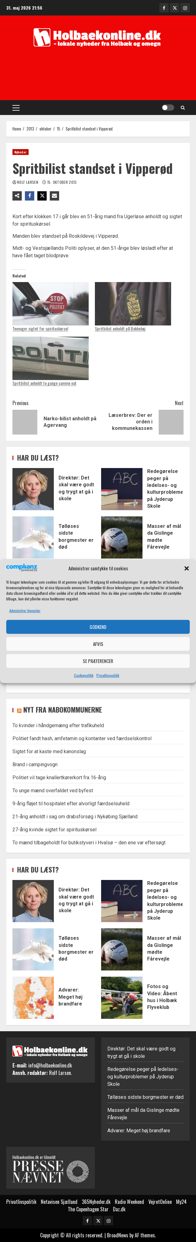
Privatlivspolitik (107, 675)
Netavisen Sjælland (59, 1201)
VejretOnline (160, 1201)
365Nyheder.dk (96, 1201)
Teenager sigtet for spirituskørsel (40, 328)
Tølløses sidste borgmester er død (33, 537)
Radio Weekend (129, 1201)
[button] (187, 568)
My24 (181, 1201)
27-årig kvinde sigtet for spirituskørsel (54, 830)
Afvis (98, 643)
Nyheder (20, 152)
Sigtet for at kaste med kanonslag (49, 751)
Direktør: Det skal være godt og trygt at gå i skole (33, 489)
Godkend (98, 626)
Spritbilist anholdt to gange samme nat (44, 383)
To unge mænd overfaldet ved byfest (52, 790)
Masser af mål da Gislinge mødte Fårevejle (121, 537)
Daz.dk (119, 1209)
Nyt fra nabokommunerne (62, 709)
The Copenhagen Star (88, 1209)
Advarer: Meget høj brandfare (33, 998)
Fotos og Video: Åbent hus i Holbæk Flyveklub (121, 998)
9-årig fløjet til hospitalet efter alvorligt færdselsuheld (70, 804)
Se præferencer (98, 660)
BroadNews (117, 1235)
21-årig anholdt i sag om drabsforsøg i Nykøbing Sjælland (75, 817)
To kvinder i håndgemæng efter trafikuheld (58, 725)
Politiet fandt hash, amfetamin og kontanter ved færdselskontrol (82, 738)
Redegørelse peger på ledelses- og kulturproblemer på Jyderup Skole (121, 489)
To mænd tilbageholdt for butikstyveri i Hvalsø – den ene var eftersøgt (89, 843)
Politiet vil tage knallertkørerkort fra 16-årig (59, 777)
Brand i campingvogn (35, 764)
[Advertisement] (99, 75)
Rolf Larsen (28, 182)
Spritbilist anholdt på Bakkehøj (120, 328)
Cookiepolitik (83, 675)
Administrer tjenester (24, 610)
